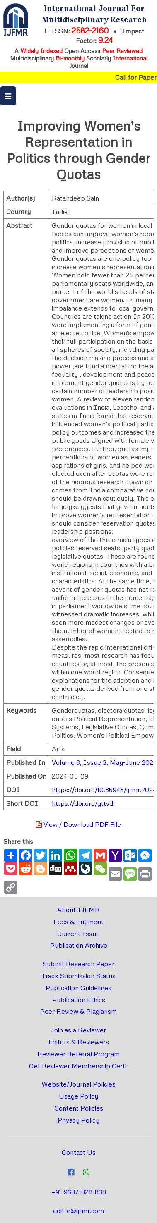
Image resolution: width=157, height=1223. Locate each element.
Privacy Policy (78, 1120)
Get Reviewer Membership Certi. (78, 1066)
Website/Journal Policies (78, 1084)
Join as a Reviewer (78, 1030)
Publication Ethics (78, 1000)
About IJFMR (78, 909)
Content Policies (78, 1108)
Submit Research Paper (78, 964)
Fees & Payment (78, 921)
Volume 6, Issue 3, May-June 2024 (104, 762)
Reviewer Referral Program (78, 1054)
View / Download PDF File (78, 824)
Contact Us (79, 1152)
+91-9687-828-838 (78, 1192)
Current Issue (78, 933)
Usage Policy (78, 1096)
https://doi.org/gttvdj (83, 803)
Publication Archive (78, 945)
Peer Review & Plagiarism (78, 1011)
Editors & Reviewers (78, 1042)
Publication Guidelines (78, 988)
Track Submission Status (78, 976)
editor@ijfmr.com (78, 1210)
